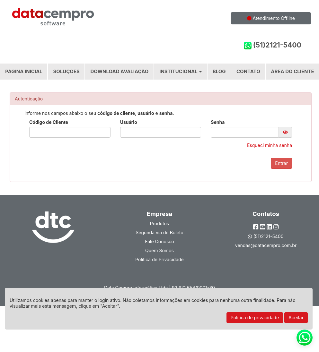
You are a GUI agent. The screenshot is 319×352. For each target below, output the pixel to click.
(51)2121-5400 (272, 45)
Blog (219, 71)
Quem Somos (159, 250)
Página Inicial (23, 71)
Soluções (66, 71)
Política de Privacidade (159, 259)
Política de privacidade (255, 317)
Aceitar (296, 317)
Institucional (180, 71)
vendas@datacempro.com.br (266, 245)
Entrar (281, 163)
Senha (218, 122)
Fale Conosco (159, 241)
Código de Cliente (48, 122)
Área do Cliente (292, 71)
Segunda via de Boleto (159, 232)
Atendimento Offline (271, 18)
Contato (248, 71)
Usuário (128, 122)
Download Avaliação (120, 71)
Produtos (159, 223)
